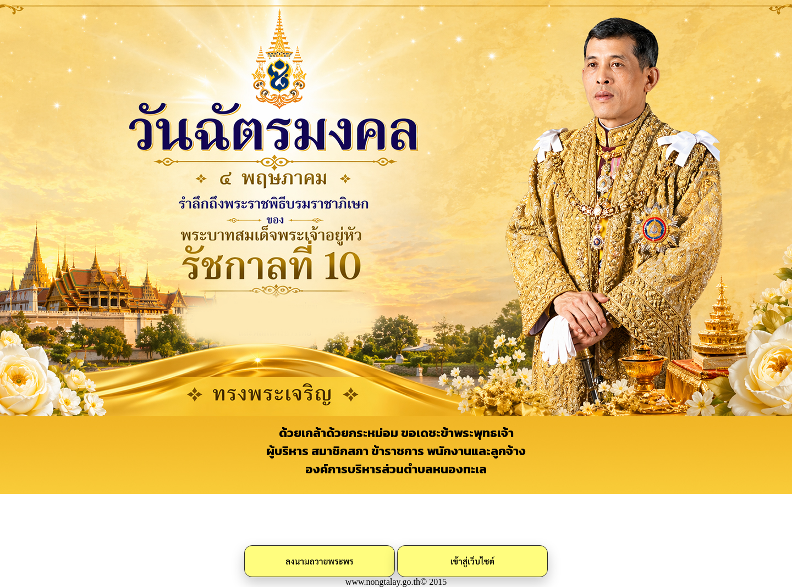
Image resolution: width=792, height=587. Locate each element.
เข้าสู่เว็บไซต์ (472, 561)
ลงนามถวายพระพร (319, 561)
